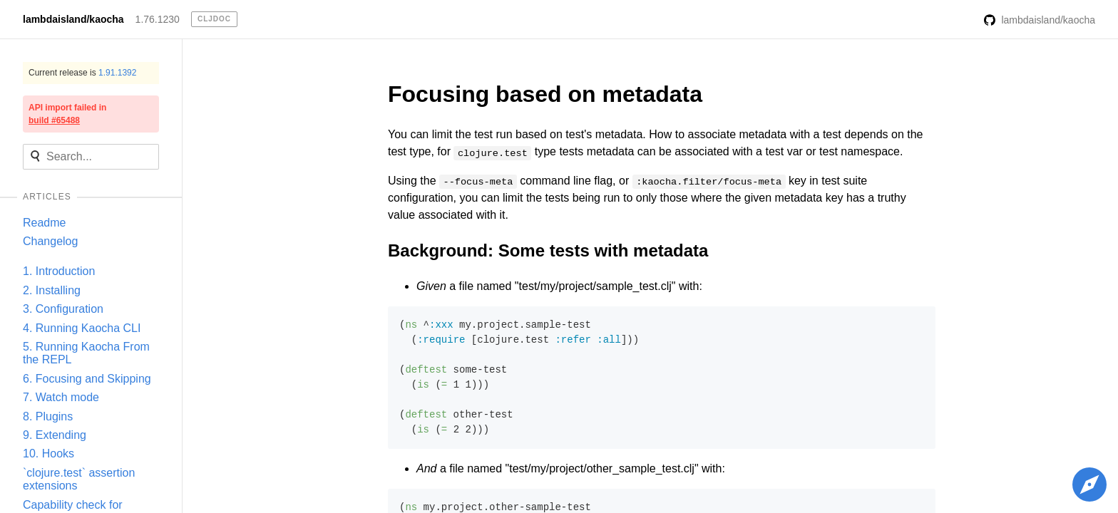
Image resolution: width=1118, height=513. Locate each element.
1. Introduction (59, 271)
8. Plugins (48, 416)
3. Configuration (63, 309)
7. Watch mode (61, 397)
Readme (44, 223)
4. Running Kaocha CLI (81, 328)
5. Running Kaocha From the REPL (86, 353)
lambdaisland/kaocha (73, 19)
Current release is (82, 73)
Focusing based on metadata (545, 94)
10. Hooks (48, 453)
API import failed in (67, 114)
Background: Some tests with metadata (548, 250)
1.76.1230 (157, 19)
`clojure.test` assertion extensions (79, 479)
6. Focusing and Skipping (87, 379)
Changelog (50, 241)
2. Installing (52, 290)
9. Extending (54, 435)
